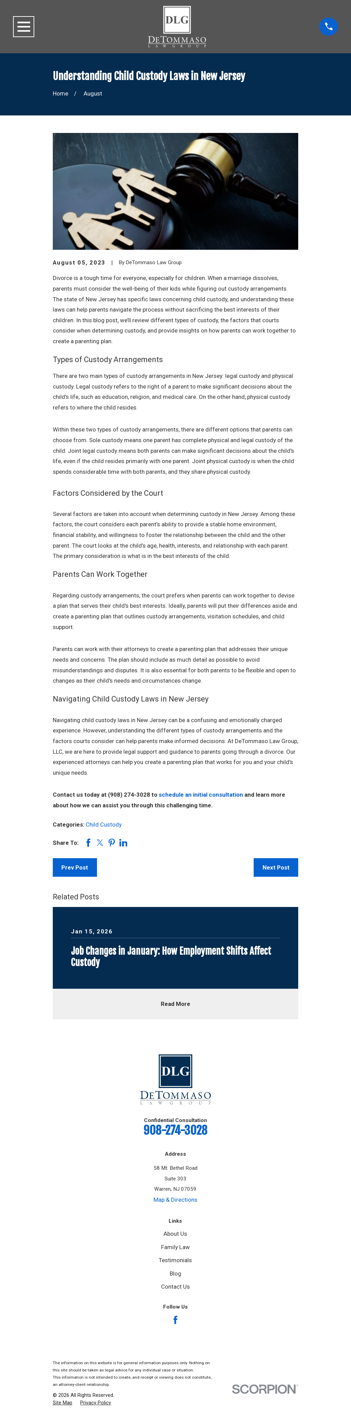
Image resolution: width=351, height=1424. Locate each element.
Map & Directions (175, 1199)
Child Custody (104, 824)
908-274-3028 (175, 1130)
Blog (175, 1273)
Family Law (175, 1247)
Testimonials (175, 1260)
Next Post (276, 867)
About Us (175, 1233)
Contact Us (175, 1286)
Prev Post (74, 867)
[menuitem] (62, 1403)
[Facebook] (175, 1320)
